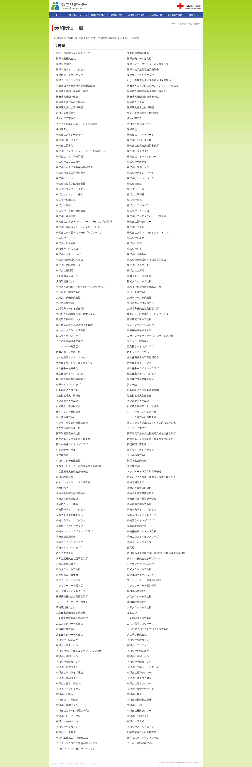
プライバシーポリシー (61, 763)
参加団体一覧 (186, 24)
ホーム (174, 24)
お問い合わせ (80, 763)
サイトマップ (96, 763)
